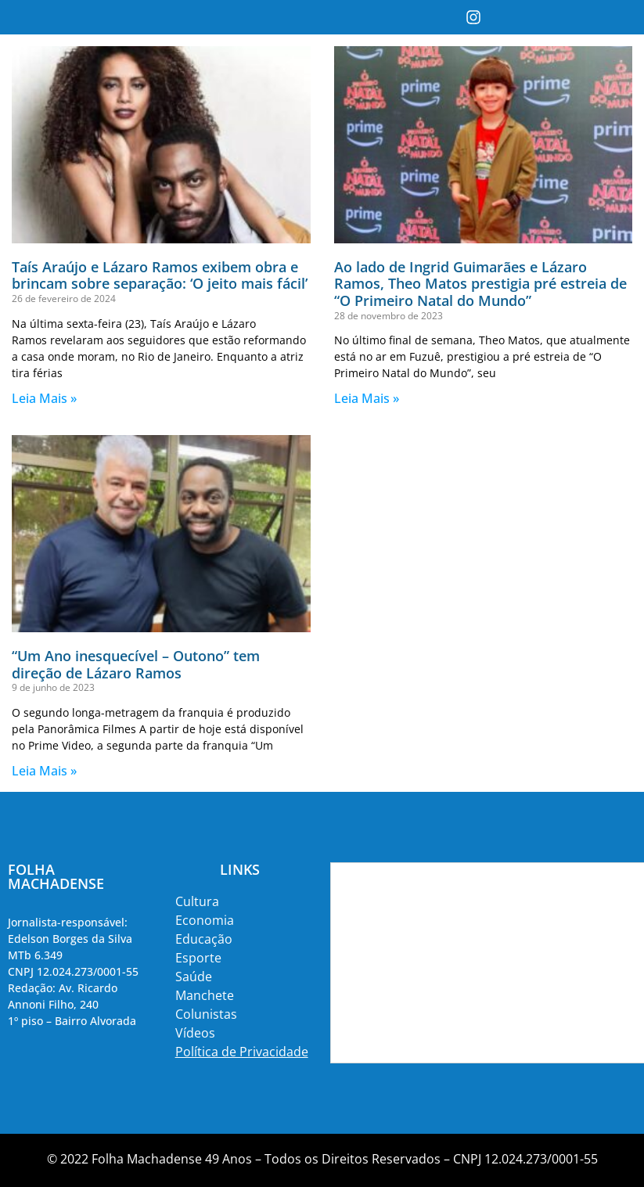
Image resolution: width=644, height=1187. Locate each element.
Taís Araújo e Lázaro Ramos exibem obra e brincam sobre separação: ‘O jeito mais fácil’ (160, 275)
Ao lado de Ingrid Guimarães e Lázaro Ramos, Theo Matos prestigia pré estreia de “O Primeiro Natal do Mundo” (480, 283)
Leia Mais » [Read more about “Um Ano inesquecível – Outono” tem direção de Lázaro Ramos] (44, 770)
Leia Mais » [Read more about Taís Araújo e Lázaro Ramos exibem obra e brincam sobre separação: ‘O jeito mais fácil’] (44, 398)
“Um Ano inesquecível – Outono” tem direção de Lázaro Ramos (136, 664)
